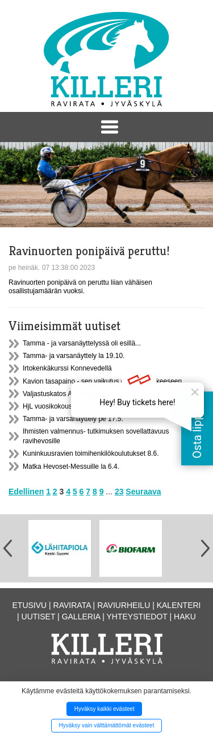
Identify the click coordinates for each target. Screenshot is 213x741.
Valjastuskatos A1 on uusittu (65, 394)
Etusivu (29, 605)
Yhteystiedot (137, 616)
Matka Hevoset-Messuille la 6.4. (71, 467)
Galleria (81, 616)
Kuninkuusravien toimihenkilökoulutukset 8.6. (90, 453)
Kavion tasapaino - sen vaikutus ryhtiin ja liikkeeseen (102, 381)
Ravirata (72, 605)
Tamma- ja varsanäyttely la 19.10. (73, 356)
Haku (185, 616)
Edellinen (26, 491)
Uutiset (39, 616)
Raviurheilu (123, 605)
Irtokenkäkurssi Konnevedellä (67, 368)
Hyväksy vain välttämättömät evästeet (106, 725)
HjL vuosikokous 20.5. (56, 406)
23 (119, 491)
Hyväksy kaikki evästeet (104, 709)
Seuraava (143, 491)
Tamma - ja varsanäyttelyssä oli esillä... (82, 343)
